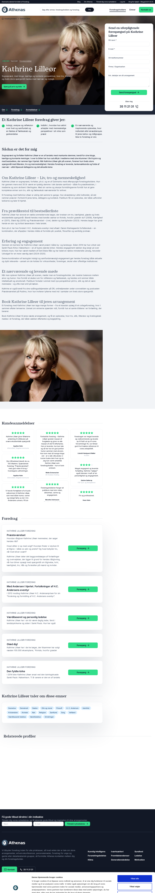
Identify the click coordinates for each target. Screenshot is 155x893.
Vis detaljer (126, 888)
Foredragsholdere (117, 9)
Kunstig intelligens (96, 851)
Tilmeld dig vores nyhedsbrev (106, 2)
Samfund (53, 712)
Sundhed (139, 851)
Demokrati (24, 708)
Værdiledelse (35, 717)
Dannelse (12, 708)
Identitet (86, 708)
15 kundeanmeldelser (25, 61)
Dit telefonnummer (115, 58)
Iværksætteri (117, 851)
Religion (42, 712)
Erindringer (49, 717)
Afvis (135, 877)
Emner (132, 9)
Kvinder (25, 712)
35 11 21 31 (149, 2)
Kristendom (13, 712)
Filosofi (59, 708)
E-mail (111, 49)
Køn (33, 712)
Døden (35, 708)
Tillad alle (135, 861)
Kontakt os (146, 9)
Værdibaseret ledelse (17, 717)
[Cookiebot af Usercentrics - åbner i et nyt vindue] (15, 888)
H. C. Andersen (72, 708)
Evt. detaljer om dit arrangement (121, 75)
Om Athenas (88, 2)
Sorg (63, 712)
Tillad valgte (135, 869)
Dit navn (112, 40)
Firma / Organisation (116, 67)
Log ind (122, 2)
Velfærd (72, 712)
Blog (78, 2)
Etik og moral (47, 708)
